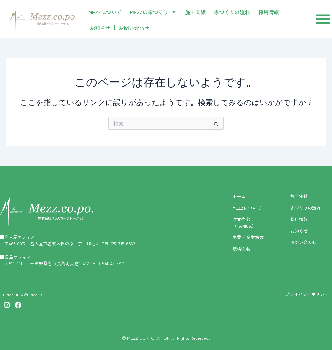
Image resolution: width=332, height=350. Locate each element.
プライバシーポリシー (307, 294)
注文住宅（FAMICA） (244, 222)
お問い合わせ (134, 28)
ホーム (239, 196)
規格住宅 (241, 249)
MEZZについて (105, 12)
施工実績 (195, 12)
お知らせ (100, 28)
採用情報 (268, 12)
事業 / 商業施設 (248, 237)
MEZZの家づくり (153, 12)
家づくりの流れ (232, 12)
